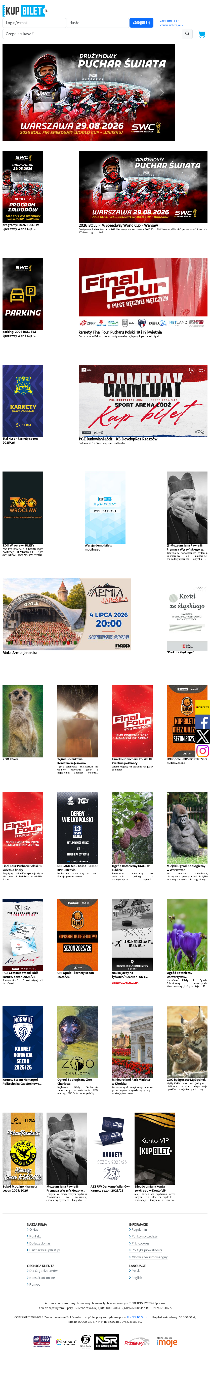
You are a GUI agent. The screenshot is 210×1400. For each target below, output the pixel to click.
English (137, 1278)
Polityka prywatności (147, 1250)
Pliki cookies (140, 1243)
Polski (136, 1271)
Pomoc (34, 1284)
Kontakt (35, 1236)
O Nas (33, 1229)
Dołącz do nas (40, 1243)
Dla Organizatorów (43, 1271)
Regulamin (139, 1229)
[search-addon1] (92, 34)
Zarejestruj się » (169, 21)
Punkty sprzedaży (144, 1236)
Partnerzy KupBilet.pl (44, 1250)
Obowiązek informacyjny (149, 1257)
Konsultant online (42, 1278)
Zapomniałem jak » (171, 25)
